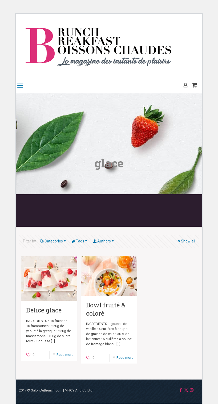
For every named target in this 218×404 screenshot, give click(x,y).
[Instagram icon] (192, 390)
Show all (186, 241)
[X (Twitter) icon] (186, 390)
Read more (64, 355)
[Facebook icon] (181, 390)
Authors (104, 241)
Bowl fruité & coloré (105, 309)
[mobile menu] (20, 85)
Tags (79, 241)
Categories (53, 241)
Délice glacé (44, 310)
